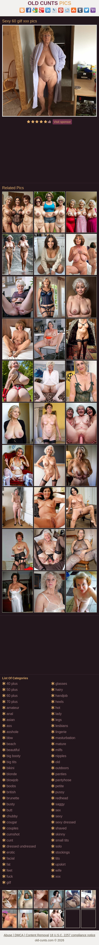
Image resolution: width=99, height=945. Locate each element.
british (9, 792)
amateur (10, 708)
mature (58, 744)
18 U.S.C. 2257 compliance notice (72, 935)
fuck (7, 876)
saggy (58, 804)
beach (9, 744)
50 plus (10, 689)
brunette (10, 798)
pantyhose (61, 780)
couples (10, 828)
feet (7, 870)
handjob (59, 696)
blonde (9, 774)
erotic (8, 852)
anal (7, 714)
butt (7, 810)
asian (8, 720)
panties (59, 774)
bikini (8, 768)
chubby (10, 816)
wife (56, 870)
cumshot (11, 834)
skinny (58, 834)
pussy (57, 792)
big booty (11, 756)
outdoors (60, 768)
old (55, 762)
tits (55, 858)
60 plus (10, 696)
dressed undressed (19, 846)
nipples (58, 756)
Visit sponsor (62, 122)
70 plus (10, 702)
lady (56, 714)
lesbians (59, 726)
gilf (6, 882)
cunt (7, 840)
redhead (59, 798)
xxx (56, 876)
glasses (59, 683)
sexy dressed (63, 822)
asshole (10, 732)
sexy (56, 816)
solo (56, 846)
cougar (9, 822)
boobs (9, 786)
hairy (57, 689)
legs (56, 720)
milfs (56, 750)
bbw (7, 738)
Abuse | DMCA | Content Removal (26, 935)
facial (8, 858)
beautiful (11, 750)
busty (8, 804)
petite (57, 786)
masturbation (63, 738)
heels (57, 702)
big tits (9, 762)
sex (56, 810)
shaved (59, 828)
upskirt (58, 864)
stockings (60, 852)
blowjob (10, 780)
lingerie (59, 732)
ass (7, 726)
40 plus (10, 683)
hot (55, 708)
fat (6, 864)
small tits (60, 840)
